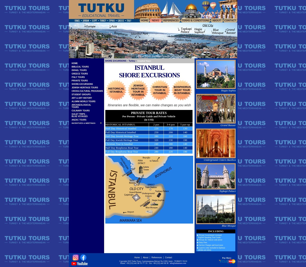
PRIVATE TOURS (80, 81)
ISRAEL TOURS (79, 70)
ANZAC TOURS (79, 120)
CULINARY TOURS (81, 111)
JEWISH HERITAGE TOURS (85, 87)
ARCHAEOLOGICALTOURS (81, 106)
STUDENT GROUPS (81, 94)
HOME (75, 63)
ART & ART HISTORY (82, 98)
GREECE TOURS (80, 74)
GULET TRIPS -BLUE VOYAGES (80, 115)
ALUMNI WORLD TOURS (84, 101)
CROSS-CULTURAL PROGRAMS (87, 91)
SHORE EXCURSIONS (82, 84)
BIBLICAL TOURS (80, 67)
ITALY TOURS (78, 77)
